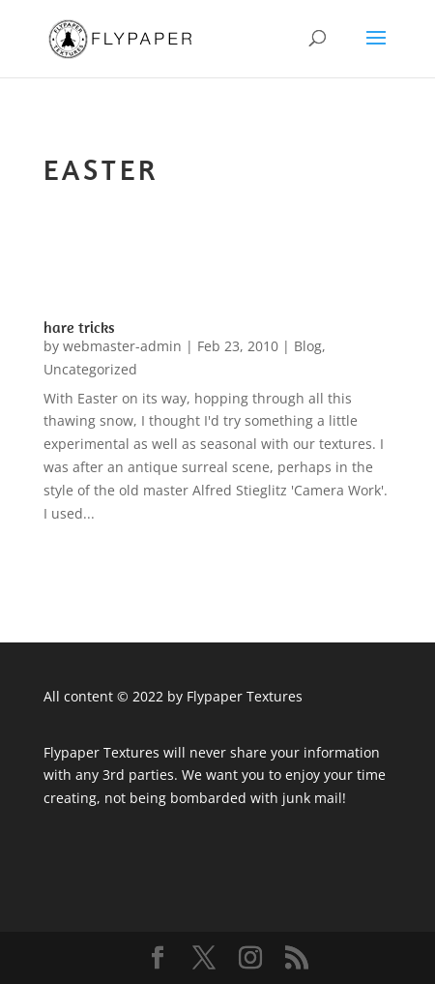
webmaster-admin (122, 346)
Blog (308, 346)
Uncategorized (90, 369)
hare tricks (79, 327)
